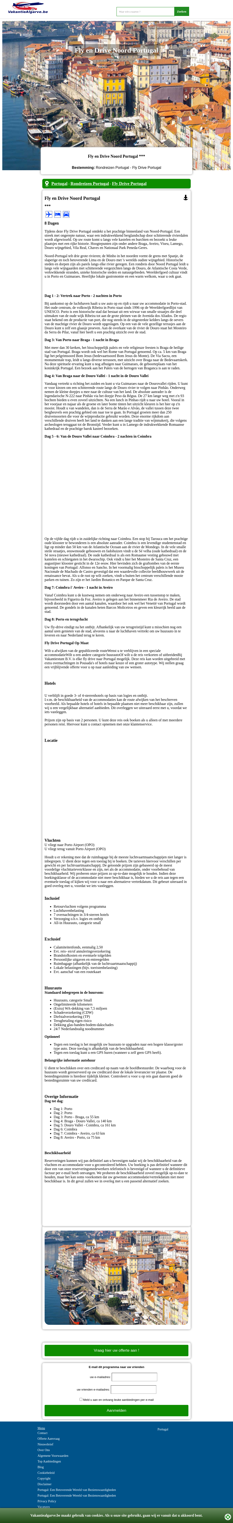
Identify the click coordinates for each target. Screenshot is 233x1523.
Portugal (59, 183)
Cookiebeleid (46, 1473)
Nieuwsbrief (45, 1444)
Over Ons (44, 1450)
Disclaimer (44, 1484)
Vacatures (44, 1507)
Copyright (44, 1478)
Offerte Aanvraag (49, 1438)
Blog (41, 1467)
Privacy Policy (47, 1501)
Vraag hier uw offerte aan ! (116, 1350)
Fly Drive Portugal (129, 183)
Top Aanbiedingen (49, 1461)
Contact (43, 1433)
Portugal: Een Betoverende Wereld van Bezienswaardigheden (77, 1490)
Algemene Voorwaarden (53, 1455)
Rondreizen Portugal (90, 183)
